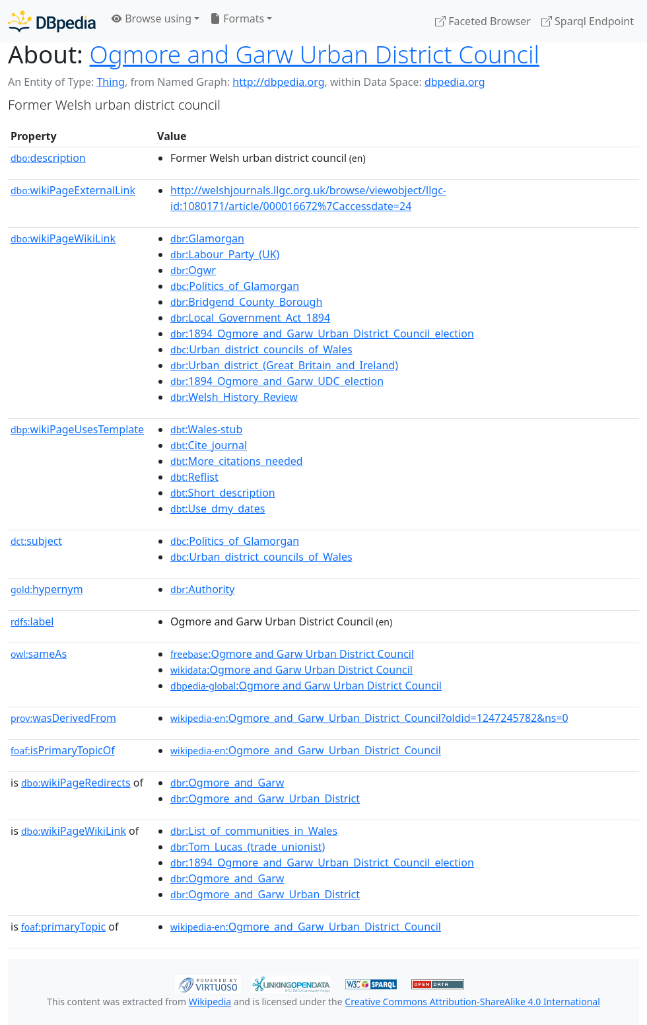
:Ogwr (193, 270)
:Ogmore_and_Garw (227, 782)
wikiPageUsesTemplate (77, 429)
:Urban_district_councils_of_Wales (261, 349)
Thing (110, 82)
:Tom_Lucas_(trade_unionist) (247, 846)
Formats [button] (237, 18)
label (32, 621)
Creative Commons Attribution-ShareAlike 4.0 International (472, 1001)
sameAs (39, 654)
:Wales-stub (206, 429)
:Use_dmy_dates (217, 508)
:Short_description (222, 492)
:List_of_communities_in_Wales (253, 831)
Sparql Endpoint (587, 21)
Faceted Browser (483, 21)
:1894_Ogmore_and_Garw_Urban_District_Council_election (322, 333)
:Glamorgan (207, 238)
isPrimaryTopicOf (63, 750)
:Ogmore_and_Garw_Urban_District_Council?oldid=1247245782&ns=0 (369, 718)
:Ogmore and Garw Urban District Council (292, 654)
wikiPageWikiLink (63, 238)
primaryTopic (63, 926)
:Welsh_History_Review (234, 397)
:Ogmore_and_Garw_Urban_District (265, 798)
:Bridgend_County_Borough (246, 302)
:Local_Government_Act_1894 (250, 317)
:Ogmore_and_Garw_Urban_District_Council (305, 750)
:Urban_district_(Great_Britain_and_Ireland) (284, 365)
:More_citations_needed (236, 461)
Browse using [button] (151, 18)
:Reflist (194, 477)
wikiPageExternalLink (73, 190)
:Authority (202, 589)
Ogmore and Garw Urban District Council (314, 54)
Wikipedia (210, 1001)
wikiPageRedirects (76, 782)
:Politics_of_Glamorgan (234, 286)
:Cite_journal (208, 445)
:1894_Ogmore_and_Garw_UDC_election (277, 381)
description (48, 158)
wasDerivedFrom (63, 718)
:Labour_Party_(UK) (224, 254)
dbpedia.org (455, 82)
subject (36, 541)
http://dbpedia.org (278, 82)
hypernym (47, 589)
